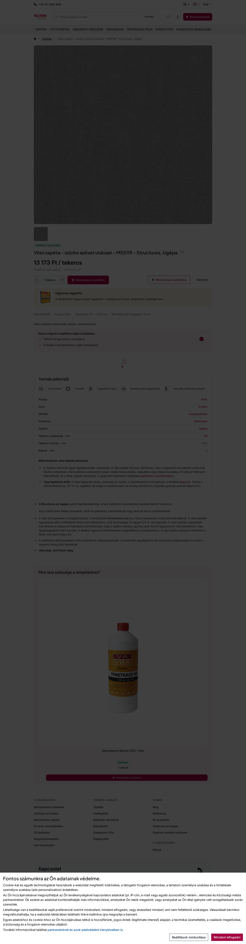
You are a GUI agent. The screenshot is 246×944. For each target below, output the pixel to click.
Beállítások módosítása (189, 937)
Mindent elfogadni (227, 937)
